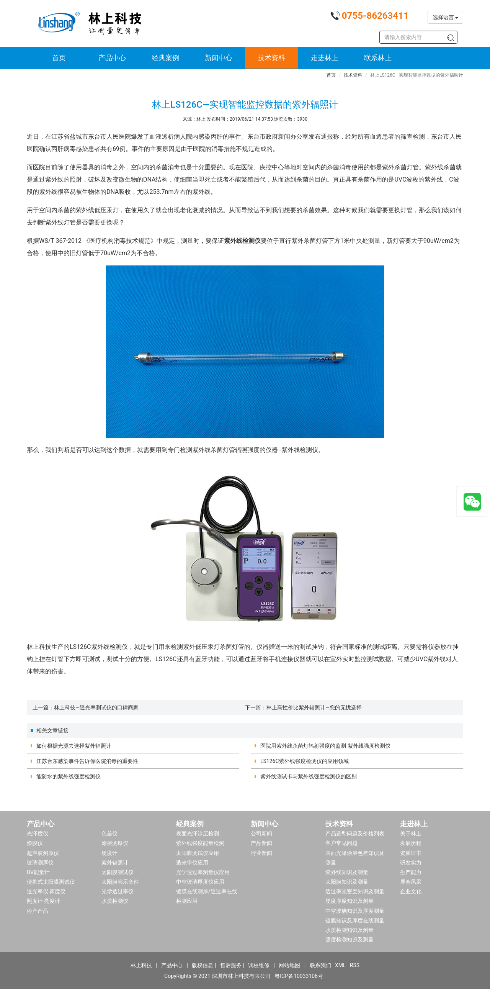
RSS (354, 965)
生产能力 (410, 872)
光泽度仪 (37, 833)
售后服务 (231, 965)
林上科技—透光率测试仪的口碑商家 (96, 707)
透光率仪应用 (192, 863)
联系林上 (378, 58)
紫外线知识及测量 (346, 872)
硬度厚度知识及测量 (349, 901)
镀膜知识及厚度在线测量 (354, 920)
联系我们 (320, 965)
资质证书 (410, 853)
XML (340, 965)
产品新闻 (261, 843)
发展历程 (410, 843)
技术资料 (271, 58)
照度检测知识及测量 (349, 940)
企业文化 (410, 891)
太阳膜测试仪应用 (197, 853)
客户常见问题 (341, 843)
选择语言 (445, 17)
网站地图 (289, 965)
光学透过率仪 (117, 891)
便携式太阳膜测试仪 (51, 882)
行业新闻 (261, 853)
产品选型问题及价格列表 (354, 833)
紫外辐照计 (114, 863)
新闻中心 (218, 58)
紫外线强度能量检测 (200, 843)
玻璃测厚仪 (40, 863)
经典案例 (165, 58)
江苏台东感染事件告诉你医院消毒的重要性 (87, 761)
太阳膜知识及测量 (346, 882)
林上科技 (141, 965)
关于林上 (410, 833)
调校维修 (259, 965)
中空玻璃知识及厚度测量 (354, 911)
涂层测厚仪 (114, 843)
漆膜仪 (35, 843)
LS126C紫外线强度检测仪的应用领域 (304, 761)
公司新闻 (261, 833)
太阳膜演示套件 (120, 882)
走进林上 (324, 58)
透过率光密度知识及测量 (354, 891)
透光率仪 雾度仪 (46, 891)
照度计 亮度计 (43, 901)
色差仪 (109, 833)
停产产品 (37, 911)
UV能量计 (38, 872)
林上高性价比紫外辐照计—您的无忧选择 (314, 707)
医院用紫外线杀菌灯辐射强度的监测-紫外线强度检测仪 (325, 746)
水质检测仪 (114, 901)
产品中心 (112, 58)
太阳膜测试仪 (117, 872)
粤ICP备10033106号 (298, 976)
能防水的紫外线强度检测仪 (68, 776)
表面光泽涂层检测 (197, 833)
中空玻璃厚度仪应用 (200, 882)
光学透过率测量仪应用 (203, 872)
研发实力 (410, 863)
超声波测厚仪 (43, 853)
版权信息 (202, 965)
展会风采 (410, 882)
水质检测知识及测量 (349, 930)
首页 (59, 58)
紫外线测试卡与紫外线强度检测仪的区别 (308, 776)
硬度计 (109, 853)
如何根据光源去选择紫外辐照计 (73, 746)
